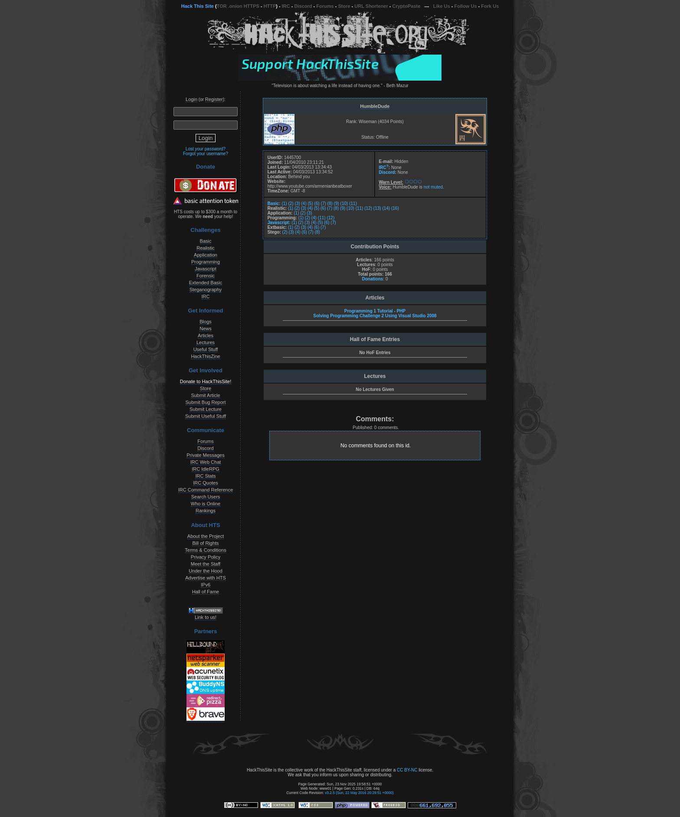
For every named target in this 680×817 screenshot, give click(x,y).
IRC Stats (205, 475)
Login (191, 99)
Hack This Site (197, 6)
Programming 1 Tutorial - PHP (375, 311)
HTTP (270, 6)
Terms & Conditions (205, 550)
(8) (330, 203)
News (205, 328)
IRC (286, 6)
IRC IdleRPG (205, 469)
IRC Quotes (205, 482)
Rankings (206, 510)
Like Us (441, 6)
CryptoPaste (406, 6)
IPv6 (205, 584)
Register (214, 99)
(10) (344, 203)
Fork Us (490, 6)
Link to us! (205, 617)
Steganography (206, 289)
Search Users (205, 496)
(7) (323, 203)
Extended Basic (205, 282)
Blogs (205, 321)
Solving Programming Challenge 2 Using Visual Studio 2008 (374, 315)
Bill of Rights (205, 543)
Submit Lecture (206, 409)
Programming (205, 261)
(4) (304, 203)
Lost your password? (206, 148)
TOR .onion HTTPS (238, 6)
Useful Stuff (205, 349)
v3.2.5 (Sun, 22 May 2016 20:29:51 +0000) (359, 793)
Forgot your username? (205, 153)
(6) (317, 203)
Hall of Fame (205, 591)
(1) (284, 203)
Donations (372, 279)
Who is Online (205, 503)
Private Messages (205, 455)
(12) (368, 208)
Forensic (205, 275)
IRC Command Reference (205, 489)
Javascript (205, 268)
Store (344, 6)
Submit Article (205, 395)
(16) (395, 208)
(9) (336, 203)
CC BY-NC (407, 770)
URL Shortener (371, 6)
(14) (386, 208)
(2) (290, 203)
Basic (206, 241)
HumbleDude (375, 106)
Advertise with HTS (205, 577)
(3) (297, 203)
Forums (324, 6)
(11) (353, 203)
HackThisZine (205, 356)
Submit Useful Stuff (205, 416)
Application (205, 254)
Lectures (205, 342)
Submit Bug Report (206, 402)
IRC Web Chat (205, 462)
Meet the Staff (205, 563)
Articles (205, 335)
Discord (303, 6)
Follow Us (465, 6)
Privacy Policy (205, 557)
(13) (377, 208)
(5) (310, 203)
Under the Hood (205, 570)
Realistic (205, 248)
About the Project (205, 536)
